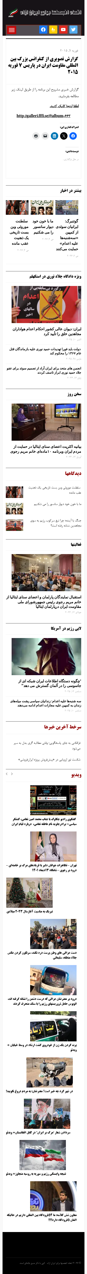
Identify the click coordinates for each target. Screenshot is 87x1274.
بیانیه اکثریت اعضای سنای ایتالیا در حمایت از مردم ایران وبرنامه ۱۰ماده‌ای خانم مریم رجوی (45, 449)
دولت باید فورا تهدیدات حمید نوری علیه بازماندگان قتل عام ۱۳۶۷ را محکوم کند (45, 351)
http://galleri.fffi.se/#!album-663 (44, 116)
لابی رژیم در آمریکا (66, 629)
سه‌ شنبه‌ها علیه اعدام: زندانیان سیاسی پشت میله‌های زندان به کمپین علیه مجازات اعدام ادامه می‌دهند (45, 703)
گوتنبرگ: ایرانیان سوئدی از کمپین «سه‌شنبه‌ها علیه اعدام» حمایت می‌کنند (67, 235)
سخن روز (74, 394)
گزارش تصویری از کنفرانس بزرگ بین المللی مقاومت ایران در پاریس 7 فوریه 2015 (43, 66)
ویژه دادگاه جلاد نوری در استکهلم (55, 277)
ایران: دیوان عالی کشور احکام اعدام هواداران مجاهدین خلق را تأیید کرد (47, 331)
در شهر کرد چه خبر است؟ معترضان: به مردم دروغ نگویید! (39, 1091)
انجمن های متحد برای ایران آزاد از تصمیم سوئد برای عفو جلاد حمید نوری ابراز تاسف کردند (44, 370)
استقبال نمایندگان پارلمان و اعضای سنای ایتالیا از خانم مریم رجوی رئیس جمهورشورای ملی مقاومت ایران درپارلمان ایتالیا (43, 602)
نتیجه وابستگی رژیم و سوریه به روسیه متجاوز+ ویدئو (36, 1174)
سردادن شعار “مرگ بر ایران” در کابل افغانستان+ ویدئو (38, 1132)
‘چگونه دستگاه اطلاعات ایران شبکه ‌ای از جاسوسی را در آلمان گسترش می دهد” (49, 683)
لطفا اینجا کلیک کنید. (64, 106)
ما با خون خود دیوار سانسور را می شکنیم (42, 226)
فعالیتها (76, 545)
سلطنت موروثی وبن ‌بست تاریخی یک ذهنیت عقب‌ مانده (19, 232)
